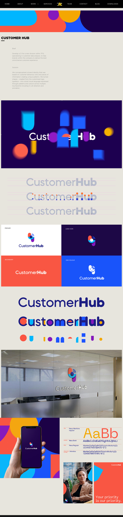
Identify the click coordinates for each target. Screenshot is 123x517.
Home (7, 4)
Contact (83, 4)
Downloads (112, 4)
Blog (97, 4)
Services (48, 4)
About (20, 4)
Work (33, 4)
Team (69, 4)
